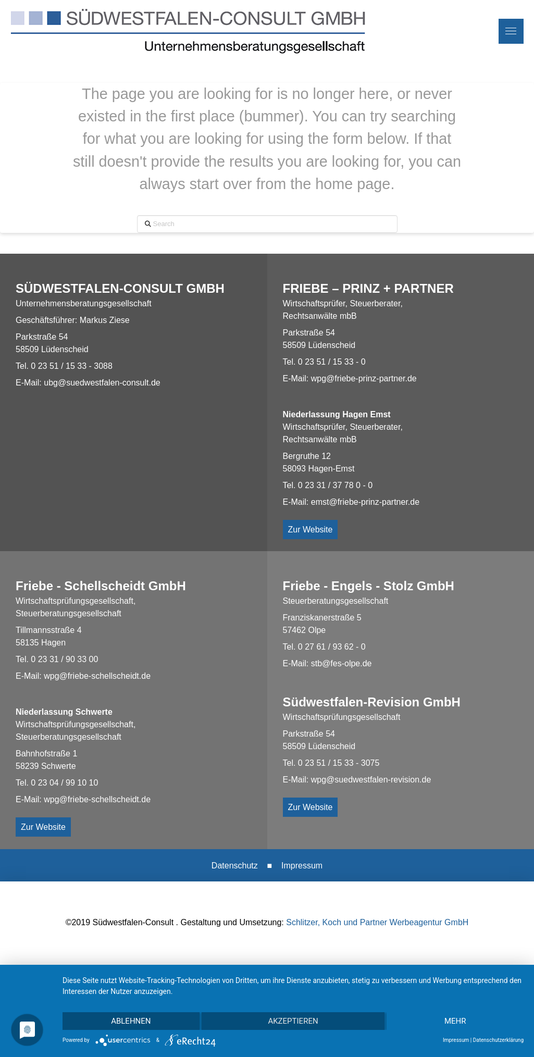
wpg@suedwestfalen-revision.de (371, 779)
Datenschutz (235, 865)
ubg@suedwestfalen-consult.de (102, 382)
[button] (511, 31)
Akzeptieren (293, 1021)
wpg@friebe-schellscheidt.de (97, 675)
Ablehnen (131, 1021)
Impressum (301, 865)
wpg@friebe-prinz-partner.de (364, 378)
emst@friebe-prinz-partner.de (365, 502)
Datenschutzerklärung (498, 1040)
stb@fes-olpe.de (341, 663)
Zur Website (310, 529)
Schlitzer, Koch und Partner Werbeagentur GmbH (377, 922)
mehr (455, 1021)
